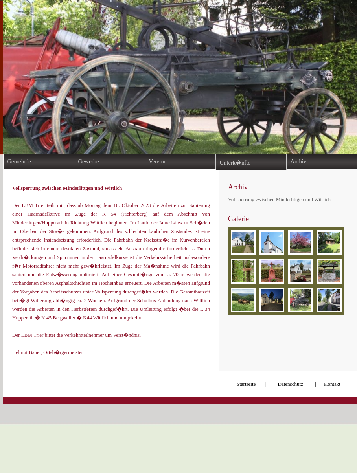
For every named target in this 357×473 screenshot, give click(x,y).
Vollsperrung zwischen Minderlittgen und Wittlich (279, 199)
